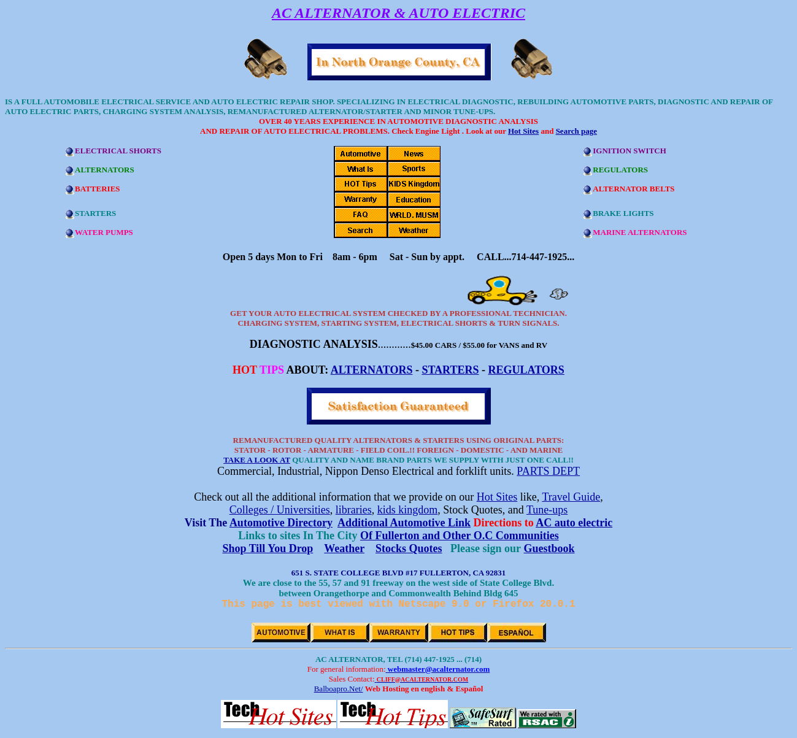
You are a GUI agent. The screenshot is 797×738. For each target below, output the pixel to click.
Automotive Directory (281, 523)
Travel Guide (571, 497)
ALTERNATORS (372, 370)
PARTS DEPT (548, 471)
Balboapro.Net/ (338, 691)
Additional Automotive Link (404, 523)
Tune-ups (547, 510)
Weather (344, 548)
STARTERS (450, 370)
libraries (354, 510)
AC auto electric (574, 523)
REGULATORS (526, 370)
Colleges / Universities (279, 510)
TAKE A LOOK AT (256, 459)
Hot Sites (523, 131)
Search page (576, 131)
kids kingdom (407, 510)
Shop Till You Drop (267, 548)
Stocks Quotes (408, 548)
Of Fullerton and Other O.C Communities (459, 535)
